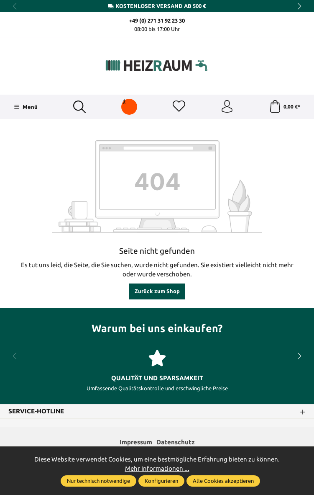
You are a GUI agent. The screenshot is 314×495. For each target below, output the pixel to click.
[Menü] (26, 107)
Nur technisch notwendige (98, 481)
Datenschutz (175, 442)
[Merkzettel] (179, 106)
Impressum (136, 442)
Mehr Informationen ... (157, 468)
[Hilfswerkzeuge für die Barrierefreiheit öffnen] (124, 102)
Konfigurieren (161, 481)
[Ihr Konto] (227, 106)
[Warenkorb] (284, 106)
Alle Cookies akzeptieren (223, 481)
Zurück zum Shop (157, 291)
